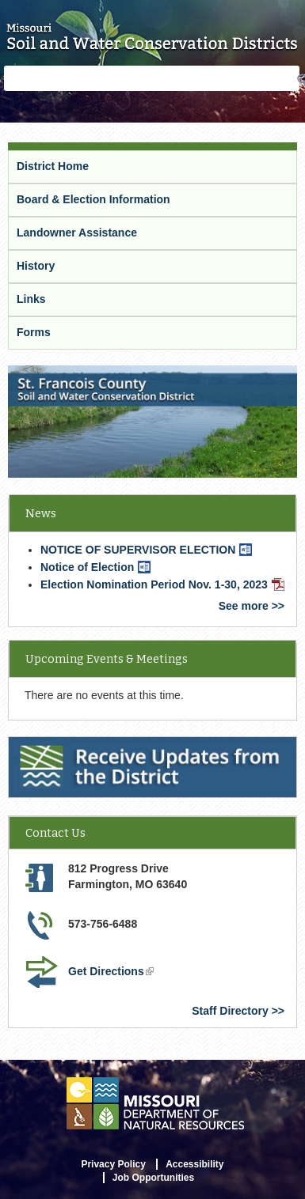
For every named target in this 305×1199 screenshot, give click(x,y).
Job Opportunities (153, 1177)
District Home (53, 166)
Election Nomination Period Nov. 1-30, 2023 (162, 584)
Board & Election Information (93, 199)
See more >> (251, 606)
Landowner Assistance (77, 232)
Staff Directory (230, 1010)
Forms (34, 332)
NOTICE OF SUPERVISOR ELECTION (146, 549)
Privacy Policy (113, 1164)
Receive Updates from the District (96, 743)
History (36, 265)
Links (31, 299)
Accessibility (194, 1164)
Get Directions (111, 971)
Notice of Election (95, 567)
